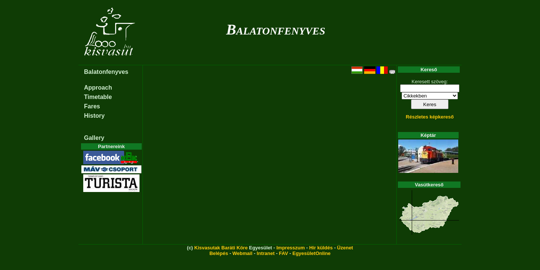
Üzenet (345, 247)
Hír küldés (321, 247)
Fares (92, 106)
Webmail (242, 253)
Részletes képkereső (430, 117)
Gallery (94, 138)
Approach (98, 87)
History (94, 115)
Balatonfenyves (275, 29)
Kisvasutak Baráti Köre (221, 247)
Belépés (218, 253)
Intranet (266, 253)
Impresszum (290, 247)
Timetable (98, 97)
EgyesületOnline (311, 253)
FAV (283, 253)
